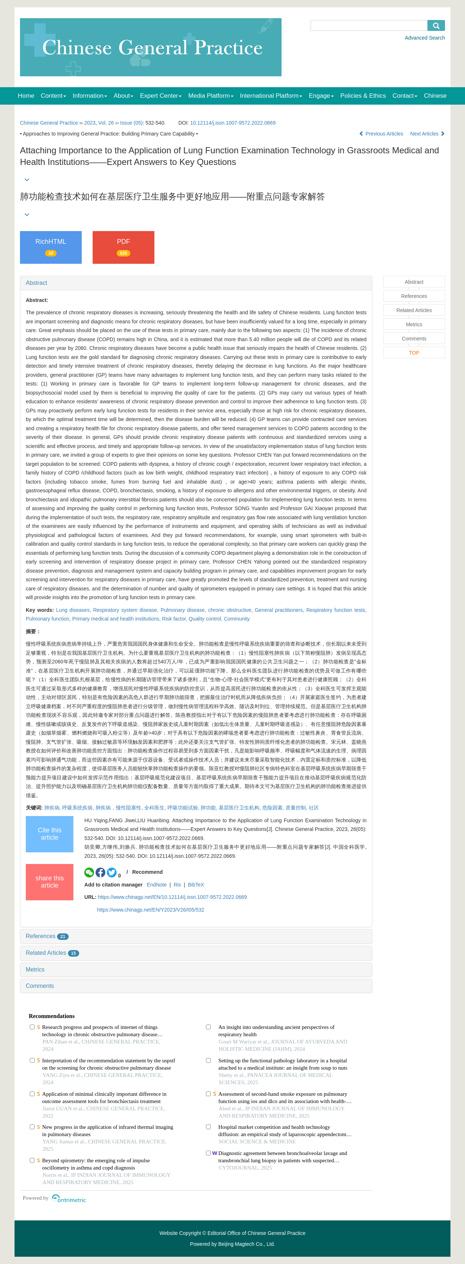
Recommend (147, 872)
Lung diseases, (74, 610)
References (47, 936)
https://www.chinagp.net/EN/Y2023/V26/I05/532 (150, 910)
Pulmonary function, (49, 619)
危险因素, (274, 808)
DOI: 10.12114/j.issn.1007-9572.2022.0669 (154, 838)
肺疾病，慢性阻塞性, (120, 808)
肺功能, (210, 808)
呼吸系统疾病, (79, 808)
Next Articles (427, 134)
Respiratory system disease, (127, 610)
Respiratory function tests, (336, 610)
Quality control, (206, 619)
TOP (414, 353)
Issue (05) (131, 123)
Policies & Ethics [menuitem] (363, 95)
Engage (321, 95)
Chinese (435, 95)
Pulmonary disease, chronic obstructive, (208, 610)
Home (26, 95)
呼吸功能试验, (184, 808)
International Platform (271, 95)
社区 (314, 808)
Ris (177, 885)
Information (90, 95)
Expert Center (161, 95)
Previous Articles (381, 134)
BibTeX (196, 885)
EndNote (156, 885)
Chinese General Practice (49, 123)
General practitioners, (280, 610)
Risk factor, (175, 619)
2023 (90, 123)
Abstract (36, 283)
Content (53, 95)
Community (237, 619)
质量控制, (297, 808)
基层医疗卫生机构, (240, 808)
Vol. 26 (106, 123)
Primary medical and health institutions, (117, 619)
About (123, 95)
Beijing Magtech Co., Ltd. (246, 1244)
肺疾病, (53, 808)
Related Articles (52, 953)
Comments (40, 986)
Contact (405, 95)
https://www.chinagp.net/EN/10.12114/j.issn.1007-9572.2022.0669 (172, 897)
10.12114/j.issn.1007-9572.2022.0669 (233, 123)
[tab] (196, 283)
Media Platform (210, 95)
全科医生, (155, 808)
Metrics (35, 969)
